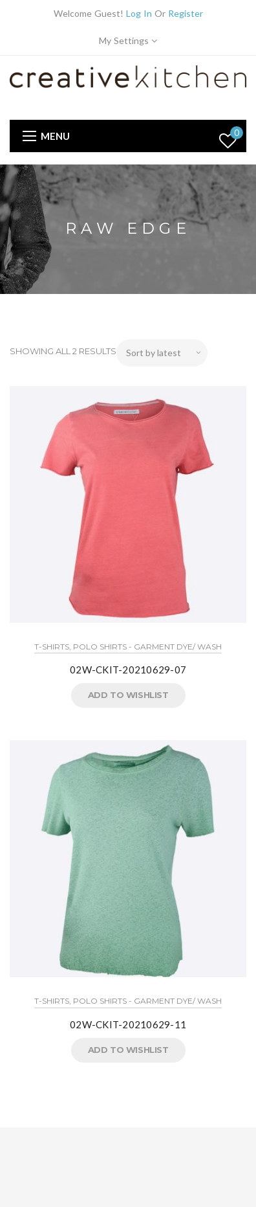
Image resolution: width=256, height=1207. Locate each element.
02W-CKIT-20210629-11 (128, 1024)
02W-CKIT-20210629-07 (128, 669)
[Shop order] (162, 353)
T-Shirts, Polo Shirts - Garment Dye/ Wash (128, 646)
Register (185, 13)
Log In (139, 13)
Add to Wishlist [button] (128, 695)
